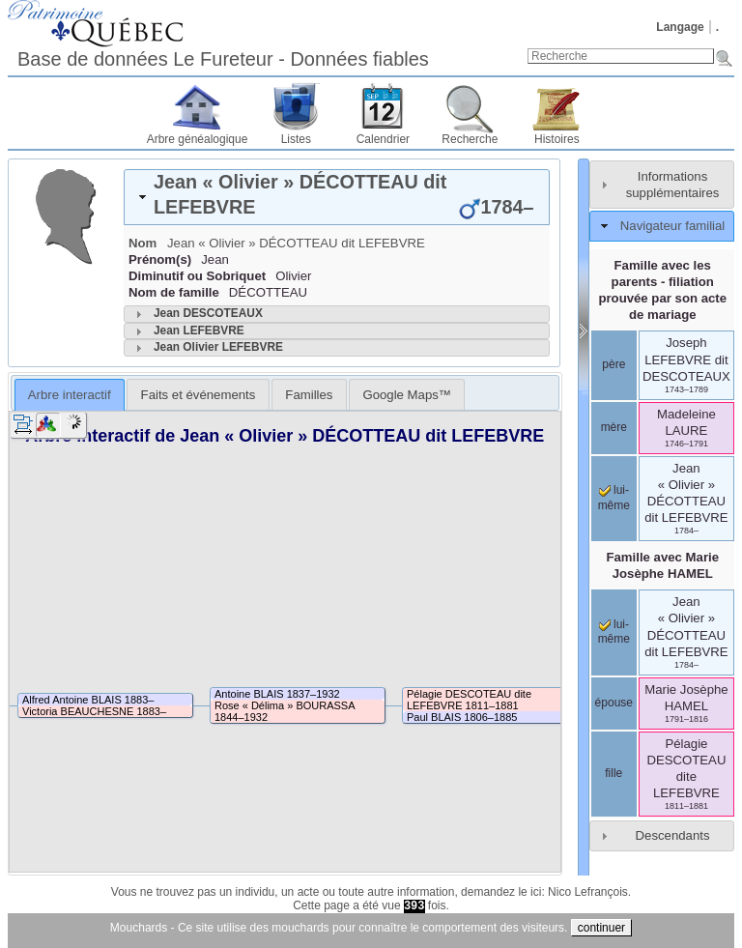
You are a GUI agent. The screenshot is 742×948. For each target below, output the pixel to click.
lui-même (614, 632)
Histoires (557, 139)
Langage (679, 27)
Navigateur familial (672, 225)
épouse (614, 702)
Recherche (470, 139)
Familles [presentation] (308, 395)
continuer (601, 927)
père (613, 364)
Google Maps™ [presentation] (406, 395)
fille (613, 773)
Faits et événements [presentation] (198, 395)
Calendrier (383, 139)
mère (614, 427)
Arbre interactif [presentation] (69, 395)
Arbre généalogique (197, 139)
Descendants (673, 835)
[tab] (337, 197)
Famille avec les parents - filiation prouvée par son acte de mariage (662, 290)
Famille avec (662, 565)
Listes (296, 139)
